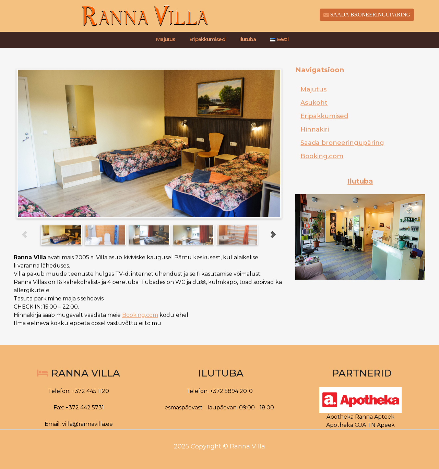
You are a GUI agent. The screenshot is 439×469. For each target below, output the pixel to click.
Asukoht (314, 114)
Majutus (165, 39)
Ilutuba (247, 39)
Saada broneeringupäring (342, 154)
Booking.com (140, 326)
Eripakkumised (207, 39)
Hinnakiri (314, 141)
